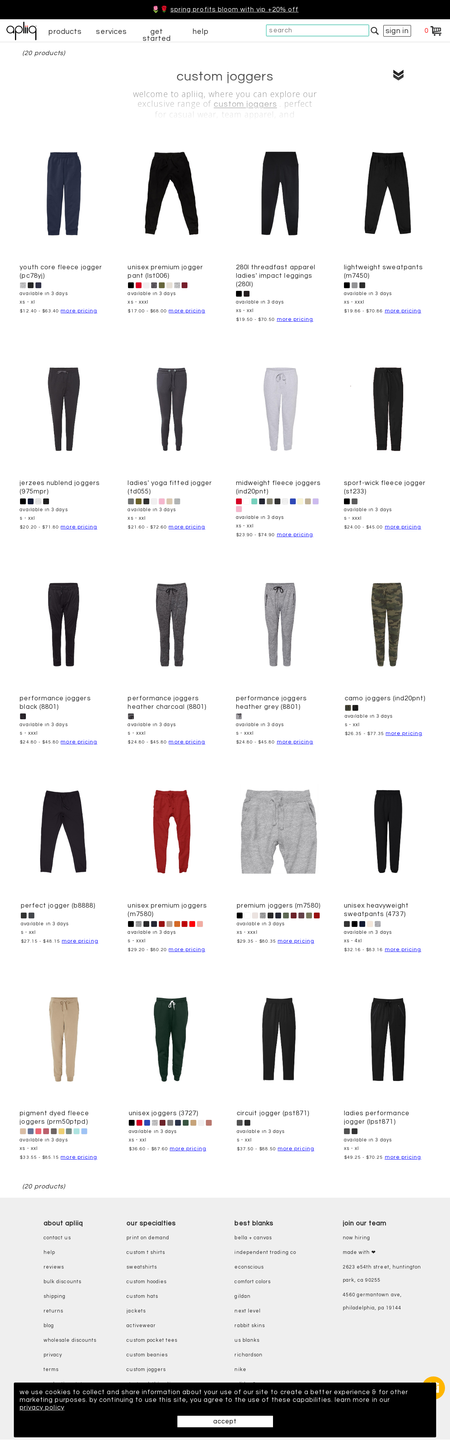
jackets (135, 1311)
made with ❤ (359, 1252)
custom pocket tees (151, 1340)
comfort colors (252, 1281)
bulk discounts (62, 1281)
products (65, 31)
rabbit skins (249, 1325)
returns (53, 1311)
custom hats (142, 1296)
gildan (242, 1296)
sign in (397, 31)
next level (247, 1311)
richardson (248, 1355)
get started (157, 35)
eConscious (249, 1267)
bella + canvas (253, 1237)
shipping (55, 1296)
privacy (53, 1355)
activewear (141, 1325)
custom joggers (245, 105)
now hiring (357, 1237)
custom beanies (147, 1355)
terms (51, 1369)
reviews (54, 1267)
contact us (57, 1237)
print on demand (147, 1237)
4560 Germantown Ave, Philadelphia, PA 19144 (372, 1301)
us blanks (247, 1340)
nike (240, 1369)
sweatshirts (141, 1267)
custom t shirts (145, 1252)
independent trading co (265, 1252)
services (111, 31)
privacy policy (42, 1407)
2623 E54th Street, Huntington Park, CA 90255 (382, 1274)
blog (49, 1325)
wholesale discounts (70, 1340)
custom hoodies (146, 1281)
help (200, 31)
